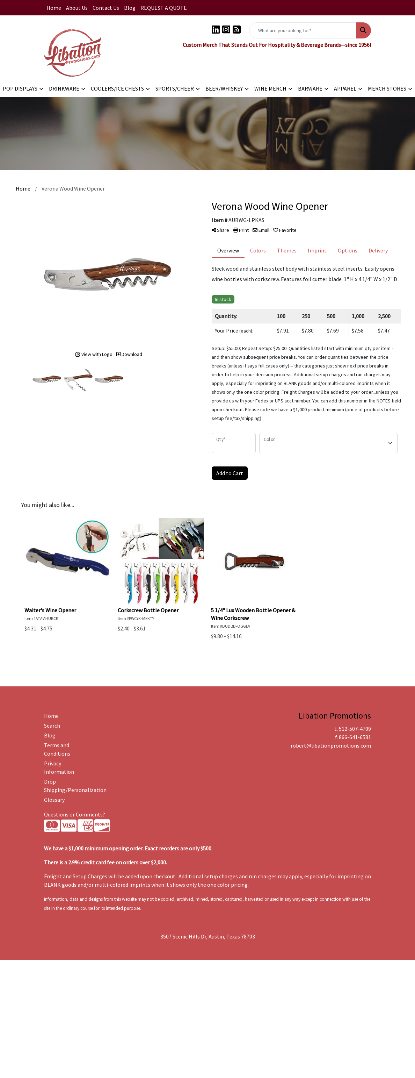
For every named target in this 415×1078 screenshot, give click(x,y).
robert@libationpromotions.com (331, 745)
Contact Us (106, 7)
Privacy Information (59, 767)
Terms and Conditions (57, 749)
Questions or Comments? (74, 814)
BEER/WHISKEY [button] (224, 88)
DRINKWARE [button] (64, 88)
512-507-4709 (355, 728)
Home (53, 7)
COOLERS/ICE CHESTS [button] (117, 88)
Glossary (54, 799)
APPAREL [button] (345, 88)
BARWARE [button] (310, 88)
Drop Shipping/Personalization (68, 785)
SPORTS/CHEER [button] (174, 88)
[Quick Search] (302, 30)
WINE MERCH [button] (270, 88)
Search (52, 725)
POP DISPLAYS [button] (20, 88)
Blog (130, 7)
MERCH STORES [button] (387, 88)
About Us (77, 7)
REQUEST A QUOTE (163, 7)
